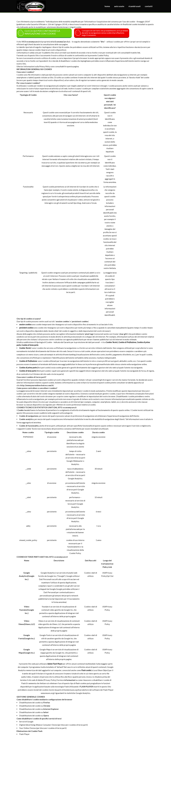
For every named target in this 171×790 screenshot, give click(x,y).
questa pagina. (73, 66)
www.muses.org (47, 693)
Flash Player (24, 734)
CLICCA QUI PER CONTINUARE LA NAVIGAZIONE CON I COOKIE (39, 32)
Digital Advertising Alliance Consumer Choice (38, 725)
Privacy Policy (50, 680)
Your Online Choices (27, 728)
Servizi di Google (26, 721)
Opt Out (110, 576)
